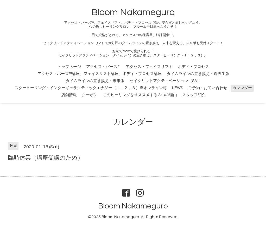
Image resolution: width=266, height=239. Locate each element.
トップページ (69, 67)
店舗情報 (69, 95)
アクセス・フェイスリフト (149, 67)
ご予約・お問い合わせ (207, 88)
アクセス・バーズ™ (103, 67)
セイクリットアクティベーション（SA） (165, 81)
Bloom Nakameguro (133, 12)
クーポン (90, 95)
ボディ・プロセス (193, 67)
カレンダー (242, 88)
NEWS (177, 88)
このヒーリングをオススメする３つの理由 (140, 95)
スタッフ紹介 (194, 95)
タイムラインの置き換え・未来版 (95, 81)
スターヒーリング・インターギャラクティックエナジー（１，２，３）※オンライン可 (91, 88)
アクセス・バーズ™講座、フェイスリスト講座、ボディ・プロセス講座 (99, 74)
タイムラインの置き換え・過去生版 (198, 74)
